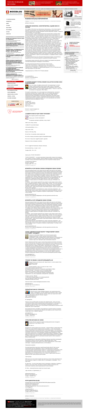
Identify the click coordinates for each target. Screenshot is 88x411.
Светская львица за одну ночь (71, 68)
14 (40, 21)
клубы (8, 31)
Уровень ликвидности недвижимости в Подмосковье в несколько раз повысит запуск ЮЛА (15, 75)
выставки (8, 27)
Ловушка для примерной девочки (72, 66)
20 (47, 21)
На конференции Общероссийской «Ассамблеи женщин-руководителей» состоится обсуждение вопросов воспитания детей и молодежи (14, 69)
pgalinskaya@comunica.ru (30, 373)
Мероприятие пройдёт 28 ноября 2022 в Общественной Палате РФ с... (13, 65)
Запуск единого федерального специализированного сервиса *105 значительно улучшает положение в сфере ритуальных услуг (15, 44)
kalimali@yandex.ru (29, 283)
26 (54, 21)
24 (52, 21)
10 (36, 21)
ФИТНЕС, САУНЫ (11, 96)
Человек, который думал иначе (72, 61)
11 (37, 21)
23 (51, 21)
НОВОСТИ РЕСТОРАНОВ (13, 85)
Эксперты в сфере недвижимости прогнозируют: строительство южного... (14, 77)
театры (8, 25)
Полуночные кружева (70, 63)
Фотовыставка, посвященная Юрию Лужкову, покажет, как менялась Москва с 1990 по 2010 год (15, 50)
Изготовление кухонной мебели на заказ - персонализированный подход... (13, 41)
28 (56, 21)
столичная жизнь (10, 19)
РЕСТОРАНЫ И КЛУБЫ (12, 90)
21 (48, 21)
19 (46, 21)
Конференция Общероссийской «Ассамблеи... (14, 72)
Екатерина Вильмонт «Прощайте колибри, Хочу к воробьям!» (71, 59)
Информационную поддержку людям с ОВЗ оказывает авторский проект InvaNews (15, 55)
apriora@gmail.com (29, 313)
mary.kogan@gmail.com (29, 254)
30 (59, 21)
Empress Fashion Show (70, 67)
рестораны (9, 29)
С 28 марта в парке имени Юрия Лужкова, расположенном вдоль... (13, 53)
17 (44, 21)
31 (60, 21)
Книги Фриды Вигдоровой (70, 62)
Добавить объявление (29, 23)
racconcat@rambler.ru (29, 76)
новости (8, 33)
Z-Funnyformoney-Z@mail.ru (30, 161)
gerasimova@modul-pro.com (30, 194)
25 (53, 21)
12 (38, 21)
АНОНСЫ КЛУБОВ (11, 83)
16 (43, 21)
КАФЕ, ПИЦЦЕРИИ (11, 92)
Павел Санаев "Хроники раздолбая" (72, 60)
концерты (8, 21)
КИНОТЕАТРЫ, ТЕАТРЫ (13, 94)
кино (7, 23)
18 (45, 21)
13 (39, 21)
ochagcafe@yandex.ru (29, 389)
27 (55, 21)
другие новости (15, 79)
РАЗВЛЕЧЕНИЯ (11, 87)
